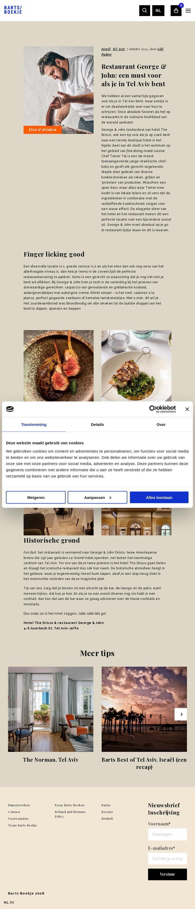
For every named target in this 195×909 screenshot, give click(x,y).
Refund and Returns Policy (70, 814)
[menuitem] (158, 10)
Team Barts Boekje (22, 825)
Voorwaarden (18, 818)
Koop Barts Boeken (70, 805)
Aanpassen (97, 497)
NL (158, 11)
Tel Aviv (119, 49)
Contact (14, 812)
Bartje (106, 805)
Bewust (107, 812)
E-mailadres (161, 848)
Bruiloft (107, 818)
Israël (106, 49)
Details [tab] (97, 424)
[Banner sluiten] (187, 409)
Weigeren (36, 497)
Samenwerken (19, 805)
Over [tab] (161, 424)
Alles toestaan (159, 497)
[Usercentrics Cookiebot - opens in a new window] (153, 409)
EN (12, 902)
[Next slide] (181, 714)
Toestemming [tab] (34, 424)
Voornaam (159, 823)
